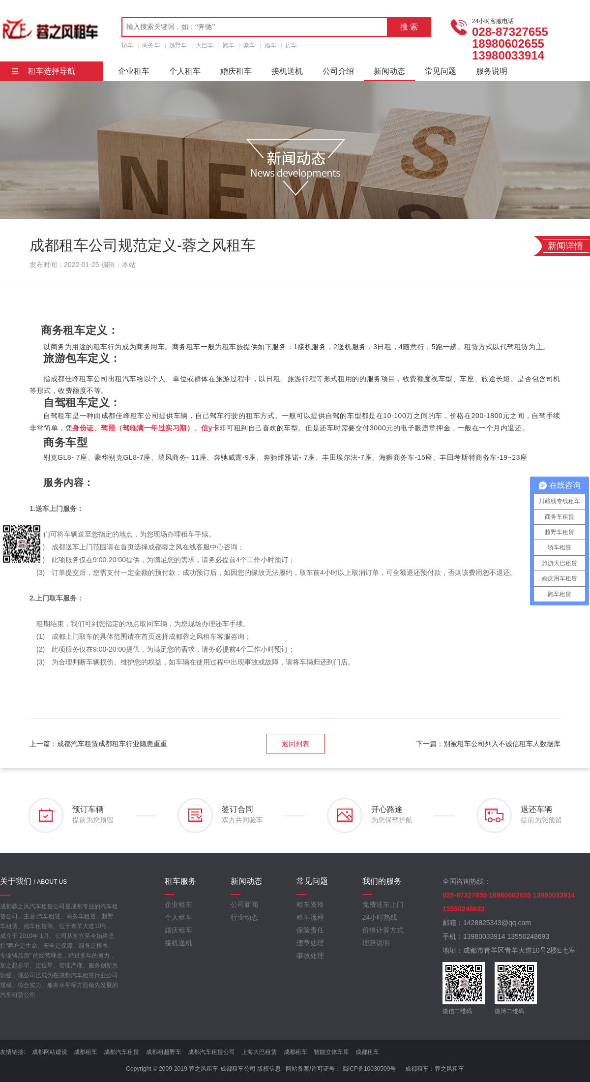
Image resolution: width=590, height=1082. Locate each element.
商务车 (151, 45)
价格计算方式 (383, 930)
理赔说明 (376, 943)
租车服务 (180, 881)
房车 (291, 45)
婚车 (270, 45)
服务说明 (491, 71)
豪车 (249, 45)
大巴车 (204, 45)
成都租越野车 (163, 1052)
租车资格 (310, 904)
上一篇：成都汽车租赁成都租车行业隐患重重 (98, 744)
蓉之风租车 (449, 1068)
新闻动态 (389, 71)
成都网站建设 (49, 1052)
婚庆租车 (236, 71)
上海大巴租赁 (259, 1052)
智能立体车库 (331, 1052)
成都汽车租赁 (121, 1052)
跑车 (229, 45)
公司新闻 (244, 904)
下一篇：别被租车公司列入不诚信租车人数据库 (488, 744)
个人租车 (185, 71)
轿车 (127, 45)
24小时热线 (380, 917)
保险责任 (310, 930)
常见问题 (440, 71)
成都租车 (85, 1052)
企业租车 (133, 71)
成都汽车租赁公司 (211, 1052)
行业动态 (244, 917)
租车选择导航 (43, 71)
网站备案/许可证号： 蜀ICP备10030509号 (341, 1068)
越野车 (178, 45)
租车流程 (310, 917)
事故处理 (310, 956)
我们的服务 (382, 881)
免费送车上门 (383, 904)
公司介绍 (338, 71)
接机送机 (287, 71)
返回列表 (295, 744)
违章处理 (310, 943)
